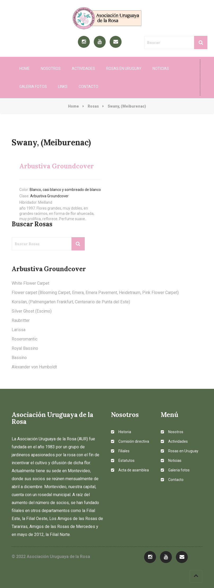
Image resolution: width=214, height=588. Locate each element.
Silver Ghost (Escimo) (32, 311)
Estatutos (123, 460)
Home (24, 68)
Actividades (83, 68)
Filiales (120, 451)
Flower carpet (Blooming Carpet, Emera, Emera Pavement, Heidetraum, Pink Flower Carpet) (95, 292)
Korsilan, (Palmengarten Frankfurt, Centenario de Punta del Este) (71, 301)
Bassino (19, 357)
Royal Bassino (25, 348)
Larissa (18, 329)
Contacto (88, 86)
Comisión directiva (130, 441)
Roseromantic (24, 339)
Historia (121, 432)
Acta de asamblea (130, 470)
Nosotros (51, 68)
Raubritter (21, 320)
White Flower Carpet (30, 283)
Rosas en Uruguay (123, 68)
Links (63, 86)
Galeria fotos (33, 86)
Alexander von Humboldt (34, 366)
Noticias (161, 68)
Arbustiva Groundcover (49, 196)
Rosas (93, 106)
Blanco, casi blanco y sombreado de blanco (65, 190)
